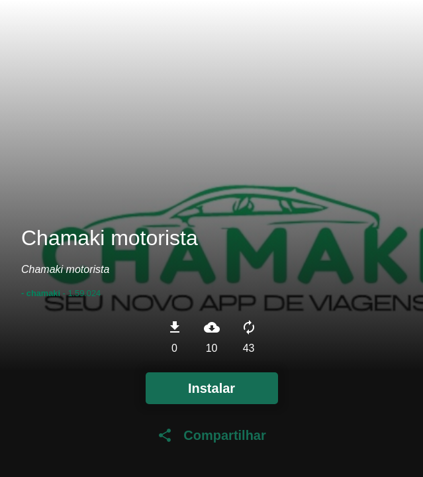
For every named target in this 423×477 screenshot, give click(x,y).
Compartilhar (211, 435)
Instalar (211, 388)
